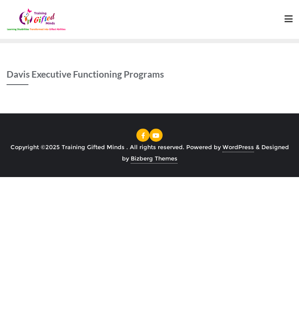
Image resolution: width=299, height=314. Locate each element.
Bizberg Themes (154, 158)
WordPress (238, 146)
